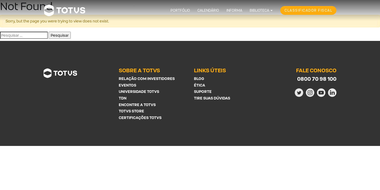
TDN (122, 98)
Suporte (203, 91)
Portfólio (180, 10)
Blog (199, 78)
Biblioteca (259, 10)
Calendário (208, 10)
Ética (199, 85)
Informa (234, 10)
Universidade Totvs (139, 91)
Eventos (127, 85)
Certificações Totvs (140, 117)
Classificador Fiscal (308, 10)
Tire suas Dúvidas (212, 98)
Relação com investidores (147, 78)
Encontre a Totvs (137, 104)
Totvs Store (131, 111)
